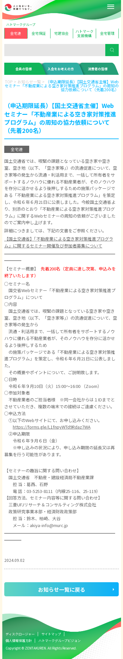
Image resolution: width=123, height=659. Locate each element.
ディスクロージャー (20, 633)
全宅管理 (107, 33)
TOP (9, 81)
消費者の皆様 (98, 68)
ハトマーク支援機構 (84, 33)
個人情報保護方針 (19, 640)
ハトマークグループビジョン (59, 640)
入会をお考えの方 (61, 68)
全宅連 (15, 33)
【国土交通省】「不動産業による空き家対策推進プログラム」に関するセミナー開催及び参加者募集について (58, 242)
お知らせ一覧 (29, 81)
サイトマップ (51, 633)
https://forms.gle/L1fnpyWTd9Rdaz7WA (52, 427)
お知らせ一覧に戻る (61, 589)
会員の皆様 (23, 68)
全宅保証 (38, 33)
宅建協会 (61, 33)
